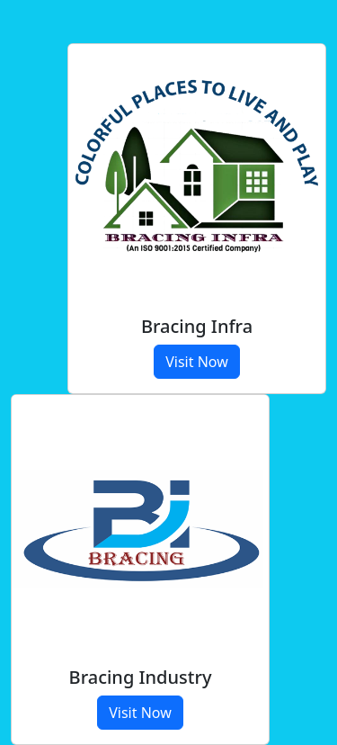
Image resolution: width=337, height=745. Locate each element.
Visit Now (196, 362)
